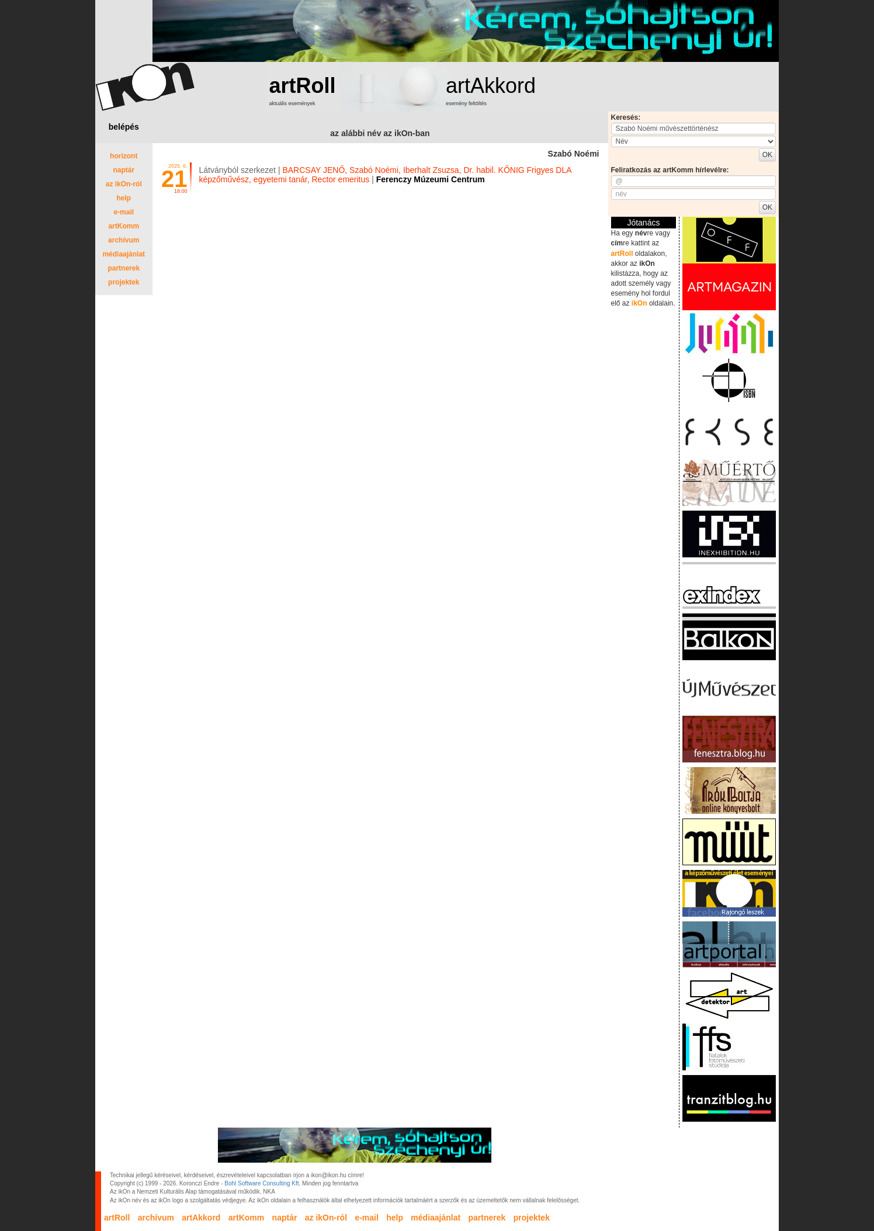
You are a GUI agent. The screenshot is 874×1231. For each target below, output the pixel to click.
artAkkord (491, 86)
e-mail (123, 212)
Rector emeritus (340, 179)
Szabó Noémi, (375, 170)
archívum (123, 240)
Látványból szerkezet (237, 170)
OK (767, 155)
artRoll (302, 86)
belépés (124, 126)
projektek (123, 282)
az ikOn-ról (124, 184)
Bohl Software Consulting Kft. (262, 1183)
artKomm (123, 226)
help (123, 198)
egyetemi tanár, (282, 179)
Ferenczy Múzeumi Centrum (430, 179)
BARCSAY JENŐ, (314, 170)
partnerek (123, 268)
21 (174, 179)
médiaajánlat (123, 254)
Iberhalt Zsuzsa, (432, 170)
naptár (123, 170)
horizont (123, 156)
